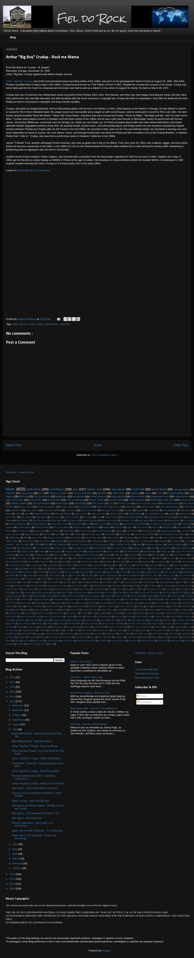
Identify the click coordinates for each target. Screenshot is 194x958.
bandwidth (95, 593)
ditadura (47, 603)
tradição (144, 637)
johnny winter (138, 496)
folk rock (165, 565)
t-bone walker (67, 506)
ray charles (158, 520)
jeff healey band (132, 551)
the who (156, 554)
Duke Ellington (32, 534)
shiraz (172, 630)
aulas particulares (80, 593)
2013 (12, 701)
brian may (134, 562)
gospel (172, 513)
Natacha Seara (36, 586)
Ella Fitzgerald (60, 544)
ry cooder (76, 575)
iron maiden (183, 610)
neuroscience (76, 620)
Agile (105, 579)
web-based (162, 641)
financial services (126, 606)
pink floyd (71, 554)
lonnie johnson (98, 496)
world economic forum (36, 644)
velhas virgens (52, 641)
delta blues (52, 324)
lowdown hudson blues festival (177, 613)
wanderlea (103, 641)
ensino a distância (34, 606)
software (162, 541)
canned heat (165, 548)
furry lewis (77, 524)
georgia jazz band (56, 537)
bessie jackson (61, 548)
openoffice (167, 620)
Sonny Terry (81, 513)
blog (189, 593)
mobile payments (143, 617)
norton (103, 620)
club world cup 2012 (144, 534)
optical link (10, 624)
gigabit (21, 569)
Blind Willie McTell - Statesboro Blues (32, 741)
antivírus (95, 527)
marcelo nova (55, 572)
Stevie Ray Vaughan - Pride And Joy (90, 692)
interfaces (152, 610)
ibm (88, 524)
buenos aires (187, 499)
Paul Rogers (116, 586)
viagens (9, 527)
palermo (39, 624)
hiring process (107, 610)
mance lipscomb (171, 537)
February (17, 863)
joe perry (28, 613)
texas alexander (89, 510)
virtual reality (67, 641)
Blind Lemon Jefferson (133, 517)
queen (30, 575)
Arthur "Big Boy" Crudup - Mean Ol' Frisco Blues (38, 783)
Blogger (106, 950)
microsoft (186, 524)
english (20, 606)
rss (60, 630)
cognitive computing (41, 599)
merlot (79, 617)
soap (39, 634)
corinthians (57, 489)
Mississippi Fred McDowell (161, 517)
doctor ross (70, 603)
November (18, 710)
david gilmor (82, 565)
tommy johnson (13, 534)
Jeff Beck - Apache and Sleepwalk (88, 724)
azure (64, 562)
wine (27, 513)
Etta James (35, 499)
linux (156, 537)
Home (98, 445)
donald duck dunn (74, 551)
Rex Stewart (166, 586)
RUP (142, 586)
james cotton (113, 551)
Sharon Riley (83, 589)
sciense (126, 541)
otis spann (144, 520)
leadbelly (114, 524)
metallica (89, 617)
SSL (122, 558)
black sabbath (99, 548)
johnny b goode (42, 613)
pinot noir (180, 624)
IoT (76, 582)
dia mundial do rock (154, 513)
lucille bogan (150, 551)
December (18, 705)
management (27, 572)
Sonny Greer (98, 589)
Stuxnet (119, 589)
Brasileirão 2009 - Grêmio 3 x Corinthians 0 (93, 708)
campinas (173, 562)
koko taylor (62, 503)
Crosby (24, 582)
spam (148, 493)
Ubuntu (77, 534)
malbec (119, 531)
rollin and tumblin (52, 510)
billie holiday (22, 520)
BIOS (113, 579)
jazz (75, 489)
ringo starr (119, 554)
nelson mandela (60, 620)
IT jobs (66, 558)
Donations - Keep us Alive (20, 472)
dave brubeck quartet (97, 599)
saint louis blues (14, 499)
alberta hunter (80, 527)
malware (10, 493)
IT (58, 558)
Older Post (181, 445)
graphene (55, 569)
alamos (18, 593)
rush (68, 630)
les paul (140, 510)
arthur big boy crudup (24, 324)
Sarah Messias (44, 589)
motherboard (19, 620)
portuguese (31, 627)
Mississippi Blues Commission (33, 170)
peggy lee (155, 624)
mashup (69, 617)
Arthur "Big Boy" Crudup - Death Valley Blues (36, 758)
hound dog (67, 569)
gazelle (27, 610)
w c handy (189, 520)
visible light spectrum (86, 641)
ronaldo (42, 630)
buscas (59, 596)
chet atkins (189, 596)
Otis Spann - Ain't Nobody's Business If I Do (35, 813)
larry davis (102, 613)
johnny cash (58, 613)
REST (67, 534)
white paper (176, 641)
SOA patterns (111, 558)
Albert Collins (111, 517)
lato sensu (128, 613)
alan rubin (171, 558)
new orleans (91, 620)
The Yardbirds (43, 548)
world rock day (92, 579)
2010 (12, 883)
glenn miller (33, 569)
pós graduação (73, 627)
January (17, 868)
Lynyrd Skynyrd (149, 582)
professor (44, 627)
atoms (55, 562)
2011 (12, 878)
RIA (127, 586)
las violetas (115, 613)
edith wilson (134, 603)
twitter (17, 641)
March (16, 858)
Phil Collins (98, 503)
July (15, 729)
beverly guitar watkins (90, 562)
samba (144, 554)
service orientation (158, 630)
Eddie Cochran (53, 582)
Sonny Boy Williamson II (108, 506)
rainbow (86, 627)
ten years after (31, 579)
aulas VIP (64, 593)
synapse (21, 637)
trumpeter (174, 637)
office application (138, 620)
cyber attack (57, 520)
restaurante (97, 541)
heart (64, 610)
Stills (110, 589)
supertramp (186, 634)
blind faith (180, 593)
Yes (189, 589)
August (16, 724)
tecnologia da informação (60, 637)
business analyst (73, 596)
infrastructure (112, 537)
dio (117, 565)
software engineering (131, 575)
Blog (13, 37)
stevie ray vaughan (46, 506)
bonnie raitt (124, 534)
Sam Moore (133, 558)
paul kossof (132, 531)
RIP (111, 503)
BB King (23, 496)
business (118, 527)
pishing (135, 493)
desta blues (186, 599)
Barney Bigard (133, 579)
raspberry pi (99, 627)
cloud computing (83, 493)
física (8, 610)
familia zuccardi (78, 606)
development (97, 565)
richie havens (55, 575)
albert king (131, 506)
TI (142, 589)
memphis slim (128, 520)
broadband (146, 562)
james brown (100, 524)
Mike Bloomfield (24, 548)
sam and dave (102, 630)
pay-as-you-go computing (113, 624)
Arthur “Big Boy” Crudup (19, 81)
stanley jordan (84, 634)
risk (66, 575)
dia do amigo (26, 603)
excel (65, 606)
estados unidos (52, 606)
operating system (183, 620)
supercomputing (168, 531)
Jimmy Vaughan (175, 544)
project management (77, 541)
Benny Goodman (165, 579)
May (15, 849)
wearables (132, 641)
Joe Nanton (108, 582)
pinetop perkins (149, 531)
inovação (140, 610)
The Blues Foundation (147, 673)
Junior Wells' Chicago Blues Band (87, 558)
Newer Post (13, 445)
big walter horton (80, 548)
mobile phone (160, 617)
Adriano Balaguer (17, 524)
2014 (12, 696)
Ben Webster (148, 579)
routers (52, 630)
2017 (12, 682)
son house (71, 510)
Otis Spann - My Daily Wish (26, 818)
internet (117, 569)
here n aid (74, 610)
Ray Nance (152, 586)
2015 (12, 691)
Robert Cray (124, 503)
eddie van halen (119, 603)
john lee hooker (41, 503)
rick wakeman (12, 630)
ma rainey (55, 517)
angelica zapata (42, 593)
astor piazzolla (98, 513)
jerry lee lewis (23, 531)
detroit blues (11, 603)
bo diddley (110, 534)
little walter (41, 517)
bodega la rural (139, 548)
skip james (185, 510)
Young (8, 593)
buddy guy (61, 496)
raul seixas (118, 489)
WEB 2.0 (159, 558)
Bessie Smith (96, 499)
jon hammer (72, 613)
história (120, 610)
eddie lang (14, 537)
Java (84, 582)
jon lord (84, 613)
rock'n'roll (65, 324)
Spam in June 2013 (80, 661)
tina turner (186, 531)
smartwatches (27, 634)
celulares (150, 596)
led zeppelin (175, 569)
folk (25, 537)
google (44, 569)
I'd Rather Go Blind (123, 544)
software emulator (52, 634)
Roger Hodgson (12, 589)
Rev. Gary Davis (61, 527)
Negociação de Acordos (56, 586)
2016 (12, 686)
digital (37, 603)
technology (80, 503)
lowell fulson (11, 617)
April (15, 853)
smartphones (11, 634)
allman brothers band (15, 562)
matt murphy (70, 572)
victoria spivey (24, 527)
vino (99, 517)
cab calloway (160, 562)
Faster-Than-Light (24, 558)
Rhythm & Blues (58, 493)
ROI (134, 586)
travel (164, 637)
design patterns (170, 599)
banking (73, 562)
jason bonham (15, 613)
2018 (12, 677)
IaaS (139, 544)
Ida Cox (47, 534)
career (130, 527)
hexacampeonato (89, 610)
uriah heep (38, 641)
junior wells (11, 517)
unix (72, 579)
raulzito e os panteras (117, 627)
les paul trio (72, 520)
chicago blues (181, 489)
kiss (92, 613)
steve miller (125, 634)
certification (162, 596)
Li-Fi (118, 582)
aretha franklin (148, 506)
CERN (37, 544)
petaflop (59, 541)
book (27, 596)
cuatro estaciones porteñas (171, 534)
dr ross (82, 603)
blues (41, 324)
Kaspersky (27, 493)
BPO (121, 579)
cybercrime (15, 510)
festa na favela (108, 606)
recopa (107, 554)
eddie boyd (127, 565)
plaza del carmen (171, 572)
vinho (18, 513)
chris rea (12, 599)
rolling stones (181, 496)
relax (168, 627)
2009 (12, 888)
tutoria (8, 641)
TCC (135, 589)
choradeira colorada (17, 565)
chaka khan (176, 596)
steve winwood (158, 634)
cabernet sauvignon (92, 596)
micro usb (119, 617)
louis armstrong (74, 499)
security (102, 493)
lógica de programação (30, 617)
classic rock (94, 489)
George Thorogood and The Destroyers (90, 544)
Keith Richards (42, 527)
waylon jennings (118, 641)
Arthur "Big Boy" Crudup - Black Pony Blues (35, 771)
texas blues (159, 489)
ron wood (132, 554)
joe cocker (54, 531)
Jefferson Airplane (154, 544)
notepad (113, 620)
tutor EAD (186, 637)
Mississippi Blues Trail (147, 677)
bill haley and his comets (148, 593)
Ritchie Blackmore (183, 586)
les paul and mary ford (134, 524)
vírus (80, 579)
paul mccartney (91, 624)
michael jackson (104, 617)
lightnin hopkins (90, 520)
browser (49, 596)
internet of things (167, 610)
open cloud (155, 620)
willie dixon (119, 493)
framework (186, 606)
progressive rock (160, 496)
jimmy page (39, 531)
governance (75, 537)
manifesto (41, 572)
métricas (45, 620)
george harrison (95, 551)
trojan (167, 554)
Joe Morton (94, 582)
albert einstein (185, 558)
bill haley (130, 593)
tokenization (132, 637)
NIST (181, 582)
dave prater (115, 599)
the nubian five (105, 637)
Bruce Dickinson (184, 579)
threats (44, 579)
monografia (186, 617)
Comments (144, 702)
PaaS (57, 534)
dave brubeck (67, 565)
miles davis (24, 554)
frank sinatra (178, 565)
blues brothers (40, 520)
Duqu (33, 582)
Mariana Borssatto (167, 582)
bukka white (135, 513)
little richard (26, 517)
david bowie (129, 599)
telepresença (80, 637)
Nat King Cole (20, 586)
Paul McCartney (101, 586)
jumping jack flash (159, 569)
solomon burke (151, 575)
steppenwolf (111, 634)
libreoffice (140, 613)
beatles (106, 527)
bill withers (107, 562)
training (155, 637)
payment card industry (137, 624)
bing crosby (121, 562)
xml (51, 644)
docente (58, 603)
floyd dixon (153, 565)
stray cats (173, 634)
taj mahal (175, 541)
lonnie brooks (85, 531)
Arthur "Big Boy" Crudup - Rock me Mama (34, 746)
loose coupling (154, 613)
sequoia (142, 630)
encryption (173, 603)
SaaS (180, 517)
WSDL (181, 589)
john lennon (144, 537)
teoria (92, 637)
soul (41, 493)
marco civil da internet (53, 617)
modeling (174, 617)
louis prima (13, 572)
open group (111, 572)
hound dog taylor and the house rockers (92, 569)
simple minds (185, 630)
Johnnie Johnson (38, 524)
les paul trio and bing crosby (163, 524)
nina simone (45, 541)
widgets (187, 641)
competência (59, 599)
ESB (46, 544)
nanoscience (28, 541)
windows (9, 644)
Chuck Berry (85, 506)
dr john (155, 527)
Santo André (28, 589)
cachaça (108, 596)
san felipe (89, 575)
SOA (159, 493)
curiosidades (52, 565)
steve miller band (141, 634)
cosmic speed (27, 551)
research (41, 575)
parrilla (61, 624)
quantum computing (89, 554)
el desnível (160, 603)
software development (108, 575)
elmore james (25, 506)
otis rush (123, 572)
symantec (10, 637)
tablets (43, 637)
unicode (26, 641)
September (18, 719)
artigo (54, 593)
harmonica (168, 527)
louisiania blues (103, 531)
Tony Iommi (147, 558)
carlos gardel (121, 596)
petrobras (168, 624)
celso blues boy (183, 548)
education (147, 603)
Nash (8, 586)
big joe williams (117, 513)
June (15, 844)
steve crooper (185, 575)
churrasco (24, 599)
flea (148, 606)
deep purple (55, 551)
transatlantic (174, 520)
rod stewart (112, 541)
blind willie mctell (59, 524)
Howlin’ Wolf (116, 499)
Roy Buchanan (42, 496)
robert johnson (137, 499)
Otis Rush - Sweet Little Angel (86, 677)
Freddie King (40, 558)
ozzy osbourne (25, 624)
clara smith (11, 551)
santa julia (131, 630)
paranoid (50, 624)
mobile (129, 617)
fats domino (93, 606)
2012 (12, 874)
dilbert (109, 565)
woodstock (78, 496)
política (20, 627)
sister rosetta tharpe (144, 541)
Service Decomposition (64, 589)
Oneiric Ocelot (77, 586)
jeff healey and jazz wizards (135, 569)
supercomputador (13, 579)
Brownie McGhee (42, 513)
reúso (188, 627)
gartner (17, 610)
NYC (189, 582)
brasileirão (37, 596)
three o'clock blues (59, 579)
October (17, 715)
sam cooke (118, 630)
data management (76, 599)
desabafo (156, 599)
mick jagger (84, 572)
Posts (141, 696)
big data (119, 593)
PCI (88, 586)
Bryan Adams (11, 582)
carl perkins (142, 527)
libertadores (69, 531)
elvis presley (118, 496)
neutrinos (58, 554)
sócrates (32, 637)
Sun (128, 589)
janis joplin (182, 527)
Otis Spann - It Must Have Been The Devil (34, 788)
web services (180, 554)
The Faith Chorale (154, 589)
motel (8, 620)
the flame (87, 517)
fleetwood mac (160, 606)
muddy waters (176, 493)
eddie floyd (140, 565)
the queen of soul (110, 510)
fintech (140, 606)
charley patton (19, 503)
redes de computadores (140, 627)
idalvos (130, 610)
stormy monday (71, 517)
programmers (57, 627)
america (27, 593)
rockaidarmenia (28, 630)
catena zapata (136, 596)
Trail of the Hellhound (146, 669)
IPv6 (52, 558)
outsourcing (136, 572)
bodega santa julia (14, 596)
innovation (129, 537)
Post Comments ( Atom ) (104, 455)
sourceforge (69, 634)
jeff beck (128, 510)
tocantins (119, 637)
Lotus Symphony (131, 582)
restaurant (178, 627)
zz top (188, 541)
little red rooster (109, 520)
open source (32, 510)
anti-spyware (44, 562)
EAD (41, 582)
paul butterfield (74, 624)
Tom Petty (170, 589)
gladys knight (39, 610)
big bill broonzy (170, 503)
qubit (21, 575)
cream (42, 551)
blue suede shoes (119, 548)
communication (36, 565)
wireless (20, 644)
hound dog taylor (93, 537)
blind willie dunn (93, 534)
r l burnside (153, 510)
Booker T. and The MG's (18, 544)
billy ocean (167, 593)
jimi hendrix (185, 513)
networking (97, 572)
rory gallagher (169, 510)
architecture (53, 499)
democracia (143, 599)
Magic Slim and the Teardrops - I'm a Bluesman (37, 830)
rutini (75, 630)
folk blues (174, 606)
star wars (98, 634)
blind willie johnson (169, 506)
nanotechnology (42, 554)
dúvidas (92, 603)
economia (103, 603)
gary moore (37, 537)
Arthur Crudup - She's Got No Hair (30, 800)
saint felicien (87, 630)
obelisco (124, 620)
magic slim (165, 551)
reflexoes (158, 627)
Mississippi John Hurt (162, 499)
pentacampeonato (152, 572)
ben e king (108, 593)
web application (147, 641)
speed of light (168, 575)
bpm (153, 548)
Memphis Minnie (63, 513)
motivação (33, 620)
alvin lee (31, 562)
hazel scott (53, 610)
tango (8, 513)
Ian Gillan (67, 582)
